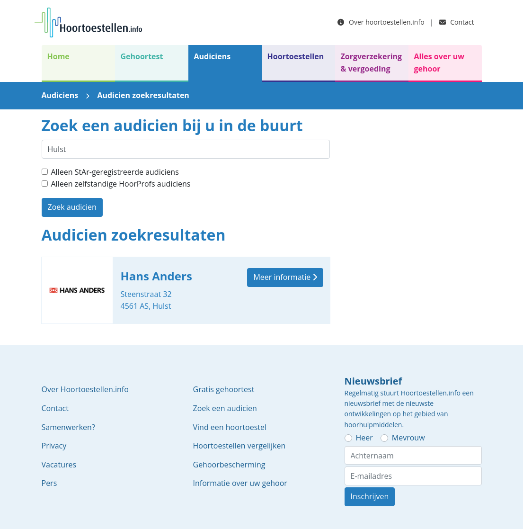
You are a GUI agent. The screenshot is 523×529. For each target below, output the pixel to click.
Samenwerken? (68, 427)
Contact (456, 22)
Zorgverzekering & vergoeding (371, 62)
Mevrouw (408, 437)
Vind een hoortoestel (230, 427)
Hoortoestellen (295, 56)
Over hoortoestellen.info (380, 22)
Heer (364, 437)
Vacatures (59, 464)
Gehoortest (142, 56)
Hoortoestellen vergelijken (239, 445)
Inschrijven (370, 496)
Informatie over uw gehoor (240, 483)
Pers (49, 483)
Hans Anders (186, 290)
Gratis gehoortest (224, 389)
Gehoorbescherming (229, 464)
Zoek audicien (72, 207)
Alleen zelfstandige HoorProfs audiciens (121, 184)
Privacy (54, 445)
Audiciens (212, 56)
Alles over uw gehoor (439, 62)
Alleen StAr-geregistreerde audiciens (115, 172)
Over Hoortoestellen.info (85, 389)
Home (58, 56)
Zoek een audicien (225, 408)
